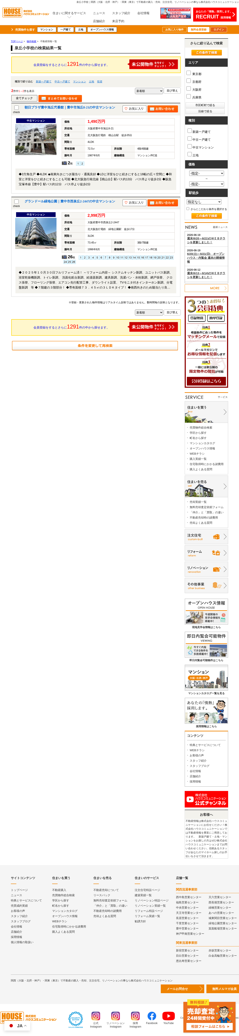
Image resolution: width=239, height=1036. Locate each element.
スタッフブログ (199, 765)
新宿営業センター (187, 950)
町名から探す (198, 438)
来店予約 (118, 21)
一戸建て (65, 29)
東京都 (193, 74)
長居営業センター (187, 918)
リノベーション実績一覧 (150, 905)
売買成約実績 (19, 905)
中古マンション (201, 146)
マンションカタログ (202, 443)
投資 (99, 81)
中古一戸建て (62, 81)
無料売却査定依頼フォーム (207, 507)
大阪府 (193, 89)
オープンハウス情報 (102, 29)
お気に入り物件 (174, 29)
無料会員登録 (198, 29)
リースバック (101, 895)
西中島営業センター (188, 897)
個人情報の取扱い (22, 942)
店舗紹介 (99, 21)
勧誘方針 (140, 921)
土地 (80, 29)
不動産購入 (59, 890)
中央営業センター (187, 907)
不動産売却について (106, 890)
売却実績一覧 (198, 502)
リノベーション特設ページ (152, 900)
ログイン (219, 29)
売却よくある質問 (201, 522)
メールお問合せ (177, 989)
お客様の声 (197, 755)
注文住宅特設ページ (147, 890)
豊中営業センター (187, 928)
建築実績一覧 (143, 895)
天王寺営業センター (188, 912)
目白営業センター (187, 955)
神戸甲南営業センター (190, 933)
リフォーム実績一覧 (147, 916)
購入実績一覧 (198, 458)
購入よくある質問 (201, 469)
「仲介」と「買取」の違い (207, 512)
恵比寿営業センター (188, 961)
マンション (46, 29)
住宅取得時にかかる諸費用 (207, 464)
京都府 (193, 81)
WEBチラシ (197, 453)
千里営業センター (187, 923)
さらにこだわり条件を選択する (206, 209)
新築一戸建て (43, 81)
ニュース (99, 13)
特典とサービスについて (205, 745)
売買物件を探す (25, 29)
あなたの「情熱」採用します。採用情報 (214, 15)
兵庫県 (193, 97)
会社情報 (143, 13)
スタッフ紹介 (121, 13)
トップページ (19, 890)
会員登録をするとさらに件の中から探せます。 (105, 64)
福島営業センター (187, 902)
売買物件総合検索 (201, 427)
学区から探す (198, 432)
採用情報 (195, 781)
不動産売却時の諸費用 (204, 517)
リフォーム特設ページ (149, 911)
